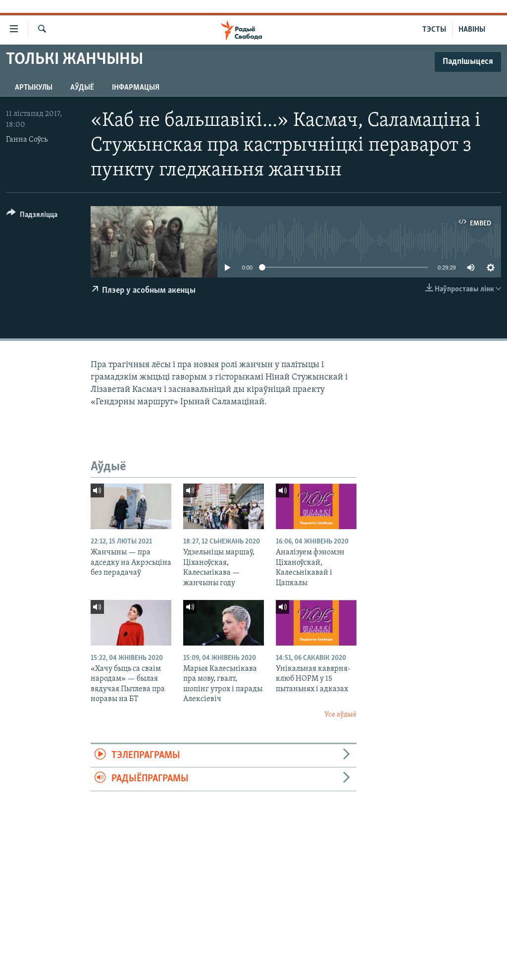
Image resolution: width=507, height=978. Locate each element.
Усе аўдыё (340, 714)
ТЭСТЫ (434, 30)
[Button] (31, 216)
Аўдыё (82, 88)
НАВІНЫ (471, 30)
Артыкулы (33, 88)
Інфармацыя (135, 88)
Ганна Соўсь (27, 140)
